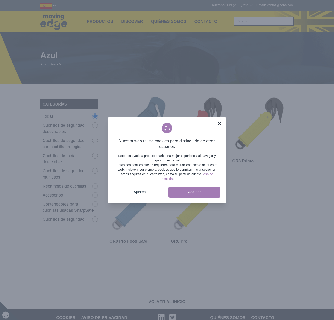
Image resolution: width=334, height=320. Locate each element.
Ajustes (140, 192)
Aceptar (194, 192)
